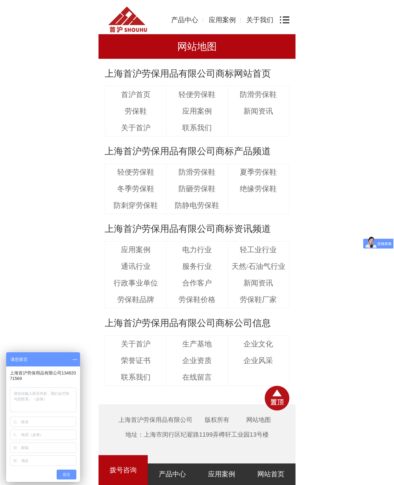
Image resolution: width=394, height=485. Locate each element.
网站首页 (270, 474)
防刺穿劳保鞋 (136, 205)
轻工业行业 (258, 250)
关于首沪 (136, 128)
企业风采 (258, 361)
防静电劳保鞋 (197, 205)
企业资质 (197, 361)
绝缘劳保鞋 (258, 189)
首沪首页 (136, 95)
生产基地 (197, 344)
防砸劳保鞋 (197, 189)
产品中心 (184, 20)
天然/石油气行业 (258, 266)
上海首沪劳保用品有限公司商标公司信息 (188, 323)
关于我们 (259, 20)
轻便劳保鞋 (197, 95)
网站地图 (258, 419)
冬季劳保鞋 (135, 189)
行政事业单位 (136, 283)
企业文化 (258, 344)
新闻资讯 (258, 111)
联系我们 (197, 128)
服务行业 (197, 266)
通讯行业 (136, 266)
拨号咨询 (123, 470)
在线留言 (197, 377)
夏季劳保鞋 (258, 172)
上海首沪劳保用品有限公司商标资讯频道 (188, 229)
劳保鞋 (136, 111)
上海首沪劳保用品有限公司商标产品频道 (188, 151)
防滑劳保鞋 (258, 95)
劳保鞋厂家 (258, 300)
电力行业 (197, 250)
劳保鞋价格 (197, 300)
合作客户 (197, 283)
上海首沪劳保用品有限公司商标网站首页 (188, 73)
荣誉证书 (136, 361)
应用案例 (222, 20)
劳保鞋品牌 (135, 300)
